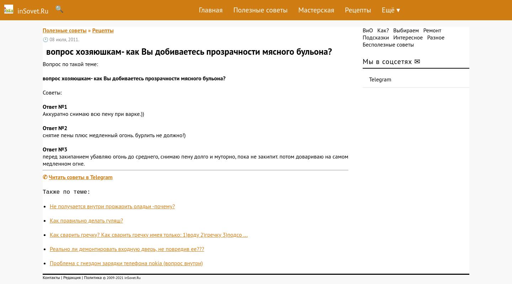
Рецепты (358, 10)
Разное (435, 37)
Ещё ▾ (391, 10)
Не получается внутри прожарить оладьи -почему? (112, 207)
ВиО (368, 30)
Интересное (408, 37)
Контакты (51, 279)
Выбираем (406, 30)
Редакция (72, 279)
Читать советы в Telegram (81, 177)
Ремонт (432, 30)
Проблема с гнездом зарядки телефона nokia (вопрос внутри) (126, 264)
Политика (93, 279)
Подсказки (376, 37)
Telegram (380, 79)
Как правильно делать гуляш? (86, 221)
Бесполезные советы (388, 44)
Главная (211, 10)
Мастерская (316, 10)
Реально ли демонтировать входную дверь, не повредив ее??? (127, 250)
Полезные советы (260, 10)
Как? (383, 30)
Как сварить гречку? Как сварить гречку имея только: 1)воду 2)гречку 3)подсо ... (149, 236)
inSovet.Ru (24, 10)
